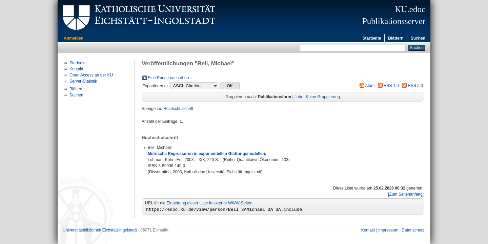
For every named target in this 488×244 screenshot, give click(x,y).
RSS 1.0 (391, 86)
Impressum (388, 232)
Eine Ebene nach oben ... (171, 78)
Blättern (395, 38)
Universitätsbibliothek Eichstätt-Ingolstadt (100, 232)
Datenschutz (413, 232)
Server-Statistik (83, 82)
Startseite (372, 38)
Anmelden (73, 38)
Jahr (298, 97)
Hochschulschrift (178, 109)
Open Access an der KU (91, 76)
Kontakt (76, 70)
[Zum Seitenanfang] (406, 195)
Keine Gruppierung (323, 97)
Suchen (418, 38)
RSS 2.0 (415, 86)
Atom (369, 86)
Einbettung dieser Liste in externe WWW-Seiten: (210, 204)
